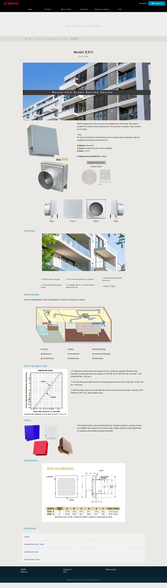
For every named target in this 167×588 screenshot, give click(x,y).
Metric (42, 544)
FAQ (119, 10)
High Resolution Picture (32, 559)
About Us (24, 572)
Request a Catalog (102, 10)
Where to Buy (66, 10)
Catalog (26, 537)
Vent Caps (63, 39)
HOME (28, 39)
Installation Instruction (31, 552)
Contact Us (67, 569)
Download (84, 10)
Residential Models (50, 39)
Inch (37, 544)
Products (48, 10)
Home (30, 10)
